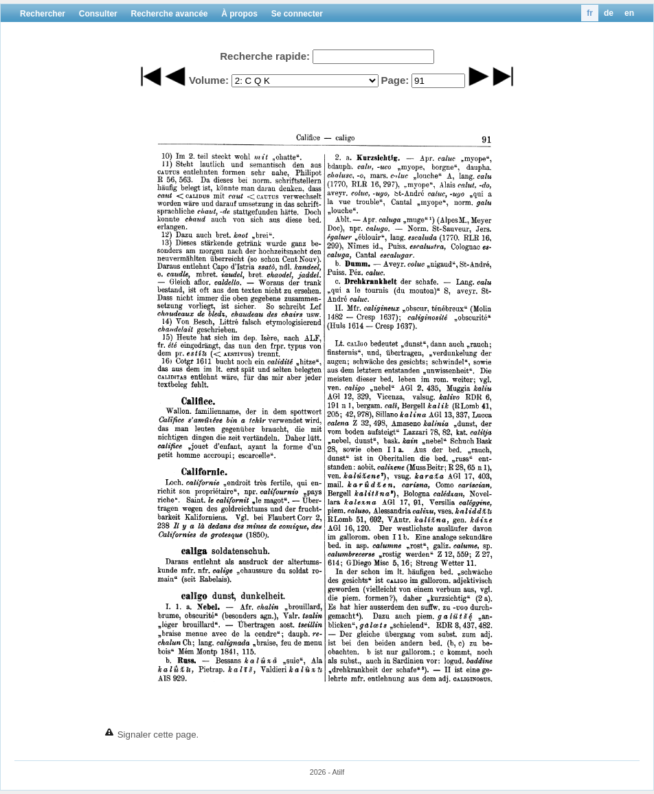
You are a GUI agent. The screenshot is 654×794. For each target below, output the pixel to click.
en (629, 13)
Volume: (209, 80)
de (608, 13)
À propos (239, 14)
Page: (395, 80)
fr (590, 13)
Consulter (98, 14)
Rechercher (42, 14)
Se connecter (297, 14)
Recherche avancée (169, 14)
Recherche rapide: (265, 56)
